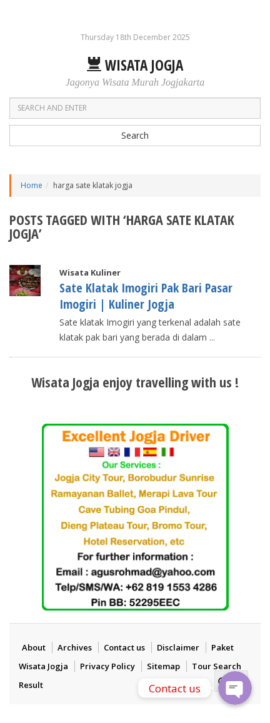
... (212, 337)
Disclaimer (178, 647)
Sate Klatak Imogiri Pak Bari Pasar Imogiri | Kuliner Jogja (145, 295)
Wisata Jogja (135, 65)
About (34, 647)
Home (31, 185)
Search (135, 135)
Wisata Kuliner (90, 272)
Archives (75, 647)
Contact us (124, 647)
